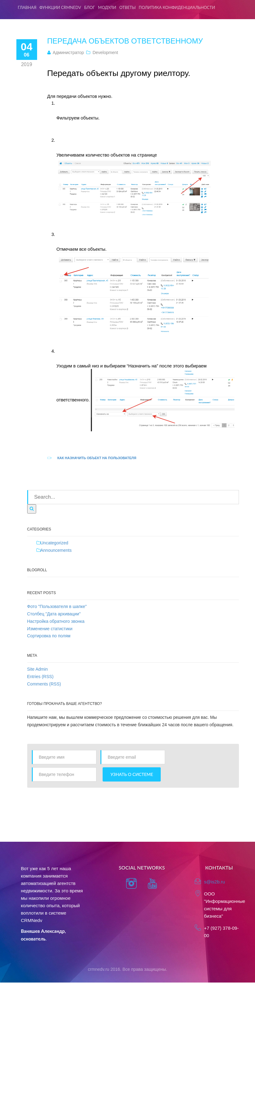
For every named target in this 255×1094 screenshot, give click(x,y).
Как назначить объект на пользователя (96, 458)
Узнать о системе (131, 774)
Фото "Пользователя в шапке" (57, 606)
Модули (107, 7)
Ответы (127, 7)
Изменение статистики (50, 628)
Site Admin (37, 669)
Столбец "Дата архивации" (54, 613)
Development (105, 52)
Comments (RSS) (44, 683)
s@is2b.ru (214, 881)
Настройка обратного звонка (56, 621)
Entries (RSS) (40, 676)
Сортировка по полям (48, 635)
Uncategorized (54, 542)
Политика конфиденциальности (177, 7)
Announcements (56, 550)
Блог (89, 7)
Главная (27, 7)
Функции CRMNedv (60, 7)
